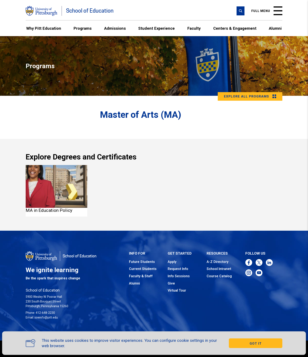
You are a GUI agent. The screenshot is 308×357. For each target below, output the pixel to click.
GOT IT (256, 343)
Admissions (115, 28)
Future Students (142, 262)
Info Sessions (179, 276)
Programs (83, 28)
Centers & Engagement (234, 28)
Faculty (194, 28)
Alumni (275, 28)
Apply (172, 262)
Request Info (178, 269)
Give (171, 283)
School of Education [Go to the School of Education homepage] (90, 10)
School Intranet (219, 269)
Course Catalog (219, 276)
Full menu (266, 10)
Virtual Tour (177, 290)
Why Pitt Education (43, 28)
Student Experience (156, 28)
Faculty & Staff (141, 276)
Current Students (143, 269)
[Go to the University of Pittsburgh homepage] (41, 11)
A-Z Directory (217, 262)
